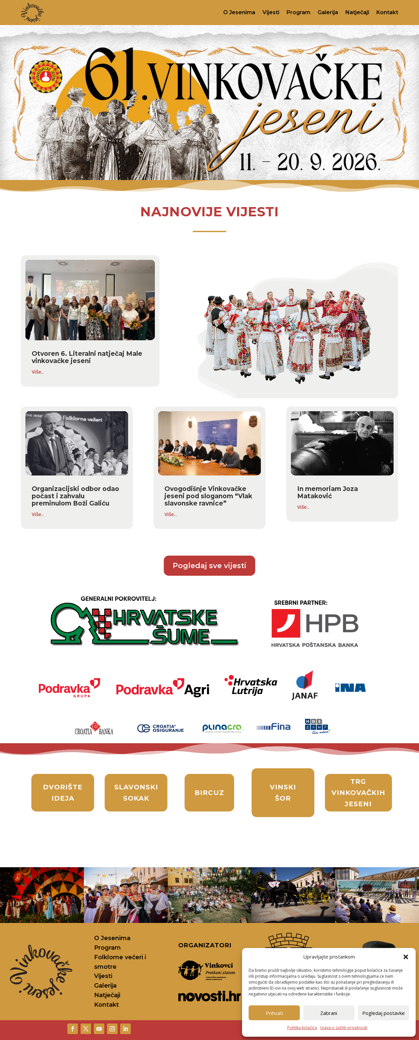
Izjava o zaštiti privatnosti (343, 1027)
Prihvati (274, 1013)
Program (298, 12)
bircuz (209, 793)
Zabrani (328, 1013)
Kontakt (387, 12)
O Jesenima (239, 12)
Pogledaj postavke (383, 1013)
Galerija (328, 12)
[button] (405, 957)
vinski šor (283, 792)
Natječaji (357, 12)
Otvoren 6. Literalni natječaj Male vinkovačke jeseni (87, 357)
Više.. (38, 371)
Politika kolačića (302, 1027)
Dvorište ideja (63, 792)
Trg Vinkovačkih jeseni (358, 793)
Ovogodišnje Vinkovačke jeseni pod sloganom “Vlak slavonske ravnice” (208, 496)
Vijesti (270, 12)
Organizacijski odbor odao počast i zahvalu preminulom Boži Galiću (75, 496)
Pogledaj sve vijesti (209, 565)
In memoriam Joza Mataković (327, 492)
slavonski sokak (136, 792)
